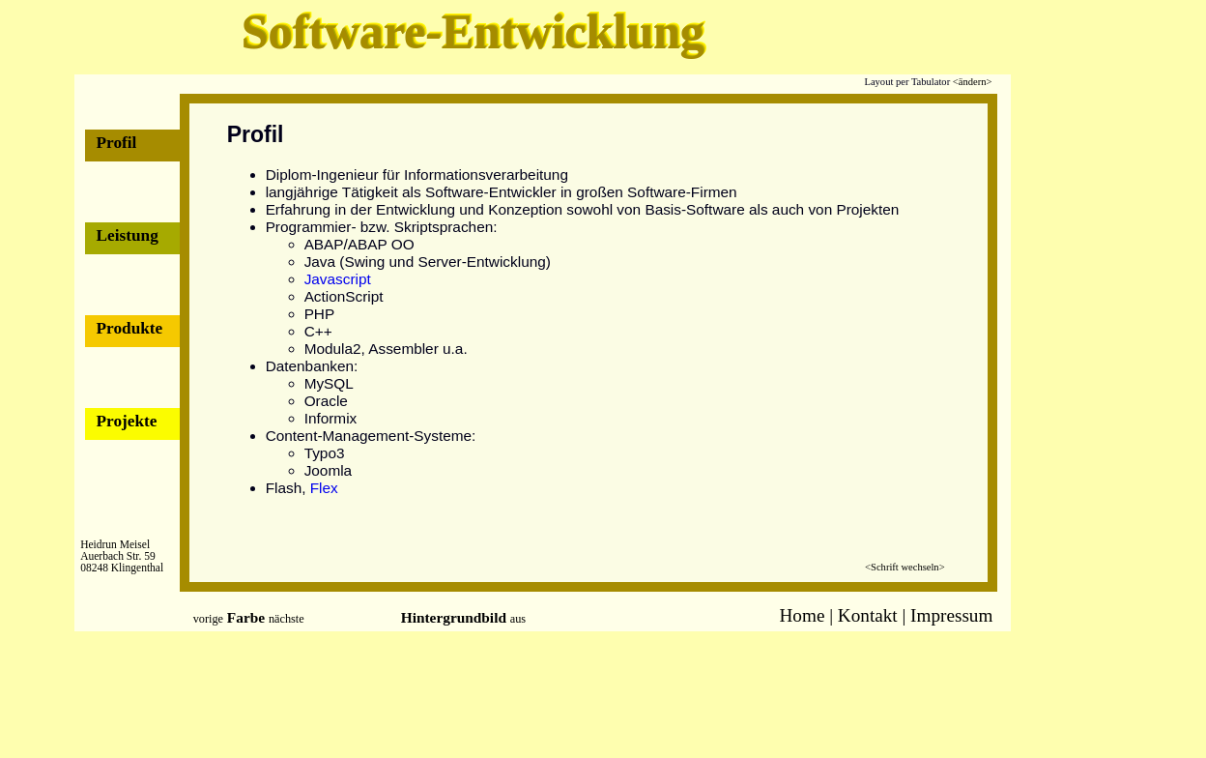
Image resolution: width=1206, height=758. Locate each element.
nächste (286, 619)
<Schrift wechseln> (904, 567)
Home (802, 615)
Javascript (337, 279)
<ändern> (972, 81)
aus (518, 619)
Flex (324, 488)
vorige (208, 619)
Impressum (951, 615)
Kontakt (868, 615)
